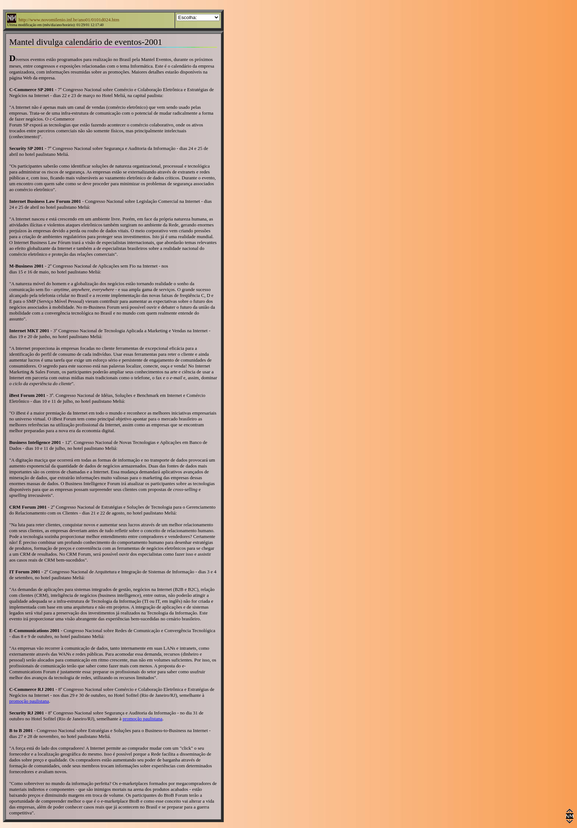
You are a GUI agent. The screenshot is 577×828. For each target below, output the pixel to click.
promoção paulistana (29, 701)
